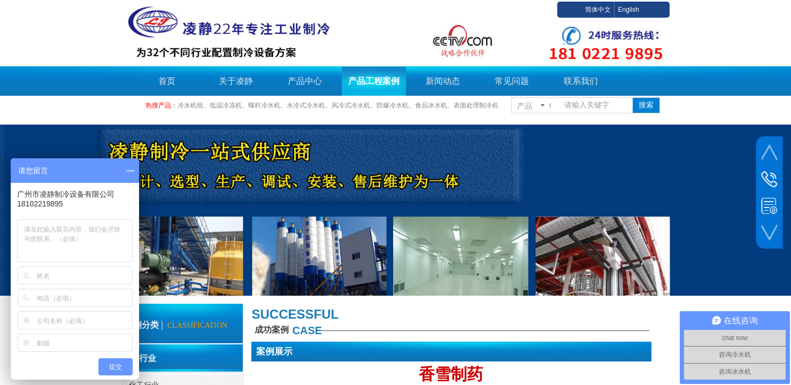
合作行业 (139, 357)
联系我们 (581, 81)
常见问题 (512, 81)
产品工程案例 (374, 81)
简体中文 (598, 9)
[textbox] (596, 105)
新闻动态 (443, 81)
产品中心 (305, 81)
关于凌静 (236, 81)
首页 (166, 81)
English (628, 9)
